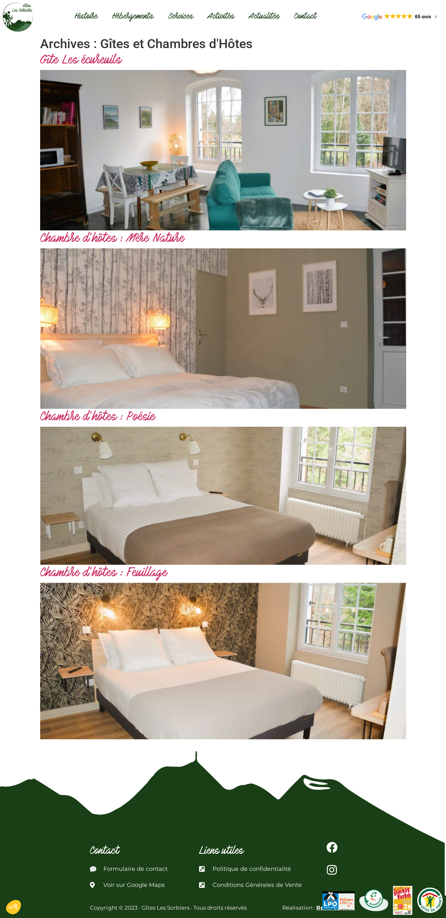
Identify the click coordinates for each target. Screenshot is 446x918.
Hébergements (132, 17)
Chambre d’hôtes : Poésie (97, 417)
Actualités (264, 17)
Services (180, 17)
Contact (305, 17)
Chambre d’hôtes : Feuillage (103, 573)
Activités (221, 17)
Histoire (86, 17)
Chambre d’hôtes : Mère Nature (112, 239)
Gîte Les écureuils (80, 60)
